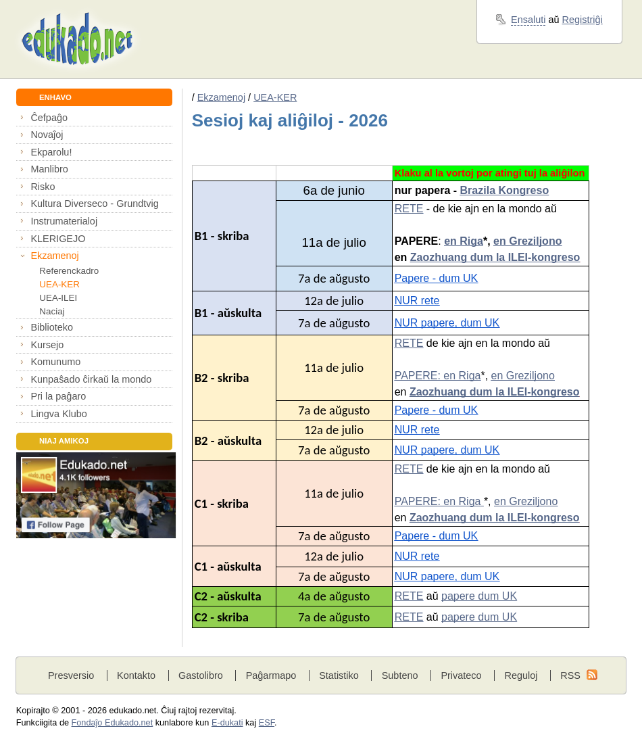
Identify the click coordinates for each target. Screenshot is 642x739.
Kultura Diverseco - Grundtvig (94, 203)
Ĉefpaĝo (49, 117)
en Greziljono (527, 241)
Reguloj (520, 675)
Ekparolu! (51, 152)
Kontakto (136, 675)
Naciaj (51, 311)
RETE (409, 208)
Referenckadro (69, 271)
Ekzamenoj (54, 255)
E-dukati (227, 723)
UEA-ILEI (58, 298)
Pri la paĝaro (58, 396)
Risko (42, 186)
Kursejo (47, 344)
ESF (266, 723)
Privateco (461, 675)
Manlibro (49, 169)
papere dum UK (479, 596)
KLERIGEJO (57, 238)
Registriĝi (582, 19)
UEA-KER (59, 284)
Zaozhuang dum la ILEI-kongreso (495, 257)
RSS (570, 675)
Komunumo (55, 361)
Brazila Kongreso (504, 190)
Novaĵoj (46, 134)
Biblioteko (51, 327)
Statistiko (339, 675)
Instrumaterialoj (63, 221)
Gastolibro (200, 675)
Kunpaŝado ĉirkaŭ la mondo (90, 379)
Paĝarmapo (271, 675)
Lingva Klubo (58, 413)
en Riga (463, 241)
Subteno (400, 675)
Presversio (71, 675)
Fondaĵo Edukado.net (112, 723)
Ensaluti (528, 19)
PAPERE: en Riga (438, 375)
